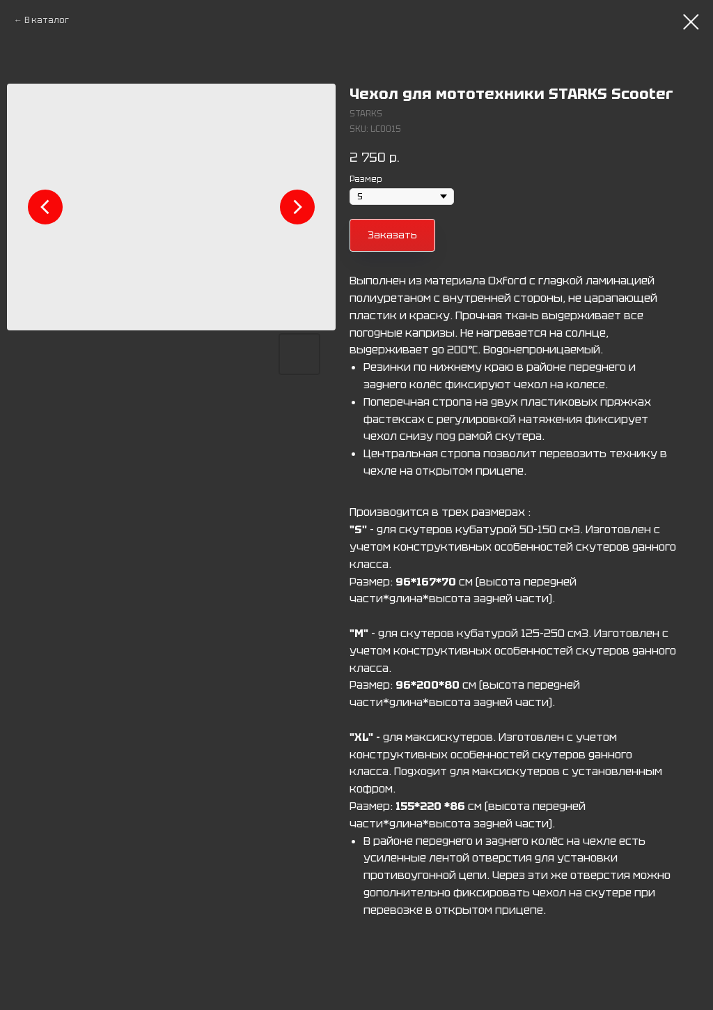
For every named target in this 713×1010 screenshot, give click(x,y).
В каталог (46, 20)
